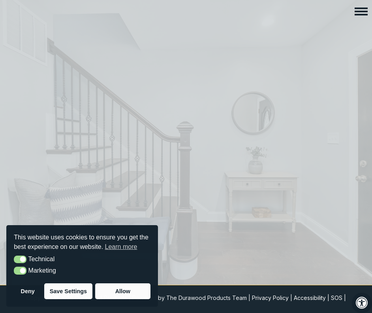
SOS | (338, 297)
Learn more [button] (121, 246)
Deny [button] (28, 291)
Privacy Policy (270, 297)
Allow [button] (122, 291)
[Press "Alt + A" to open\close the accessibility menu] (362, 303)
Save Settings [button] (68, 291)
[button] (361, 11)
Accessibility (310, 297)
